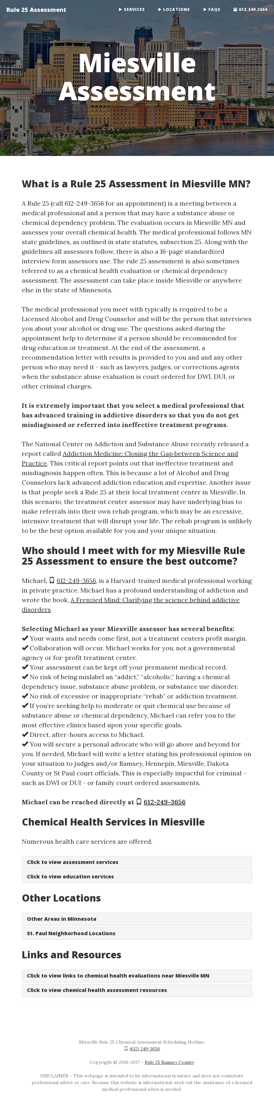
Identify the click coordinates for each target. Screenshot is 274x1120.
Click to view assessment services (72, 862)
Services (131, 9)
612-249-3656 (76, 581)
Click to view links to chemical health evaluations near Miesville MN (118, 975)
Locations (174, 9)
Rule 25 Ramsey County (169, 1062)
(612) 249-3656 (145, 1049)
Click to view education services (70, 876)
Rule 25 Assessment (36, 9)
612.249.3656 (250, 9)
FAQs (212, 9)
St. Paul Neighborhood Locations (71, 933)
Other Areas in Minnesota (61, 918)
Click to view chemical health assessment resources (97, 990)
